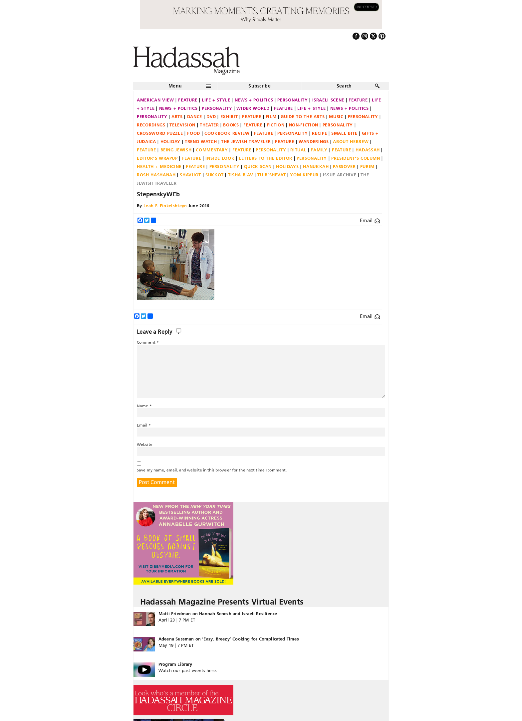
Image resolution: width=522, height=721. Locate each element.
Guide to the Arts (303, 116)
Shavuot (190, 174)
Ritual (298, 149)
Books (231, 124)
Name (144, 405)
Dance (194, 116)
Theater (209, 124)
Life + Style (216, 99)
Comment (148, 342)
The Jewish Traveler (246, 141)
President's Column (355, 158)
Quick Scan (258, 166)
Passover (344, 166)
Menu (175, 86)
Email (370, 220)
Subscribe (259, 86)
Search (344, 86)
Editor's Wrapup (157, 158)
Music (336, 116)
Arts (177, 116)
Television (182, 124)
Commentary (212, 149)
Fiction (276, 124)
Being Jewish (176, 149)
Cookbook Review (227, 133)
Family (319, 149)
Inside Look (219, 158)
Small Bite (344, 133)
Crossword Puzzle (160, 133)
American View (155, 99)
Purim (367, 166)
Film (271, 116)
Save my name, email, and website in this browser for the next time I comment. (212, 469)
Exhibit (229, 116)
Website (144, 444)
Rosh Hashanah (156, 174)
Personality (292, 99)
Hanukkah (316, 166)
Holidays (287, 166)
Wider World (252, 108)
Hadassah (368, 149)
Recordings (151, 124)
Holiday (170, 141)
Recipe (319, 133)
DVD (211, 116)
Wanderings (314, 141)
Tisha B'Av (240, 174)
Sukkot (214, 174)
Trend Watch (201, 141)
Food (193, 133)
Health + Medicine (159, 166)
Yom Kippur (304, 174)
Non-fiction (303, 124)
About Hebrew (351, 141)
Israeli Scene (328, 99)
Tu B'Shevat (271, 174)
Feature (187, 99)
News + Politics (254, 99)
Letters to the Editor (265, 158)
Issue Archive (339, 174)
